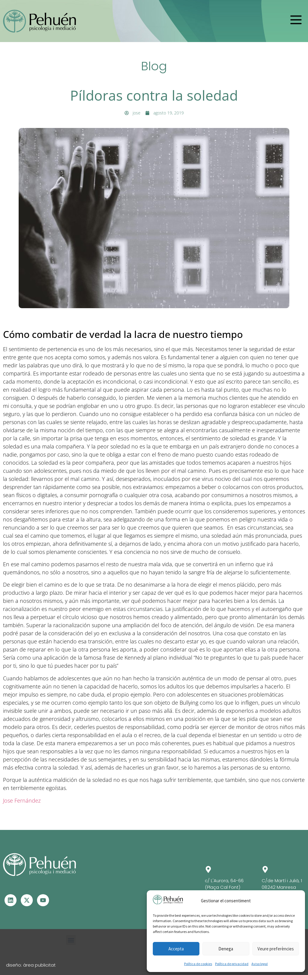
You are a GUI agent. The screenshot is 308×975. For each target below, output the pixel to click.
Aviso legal (259, 963)
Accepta (176, 949)
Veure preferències (275, 949)
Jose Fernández (22, 800)
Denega (225, 949)
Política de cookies (198, 963)
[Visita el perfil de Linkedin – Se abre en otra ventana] (11, 900)
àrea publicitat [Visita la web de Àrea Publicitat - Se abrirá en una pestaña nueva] (39, 965)
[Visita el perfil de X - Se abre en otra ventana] (27, 900)
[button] (295, 19)
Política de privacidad (231, 963)
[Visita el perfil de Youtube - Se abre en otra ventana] (43, 900)
